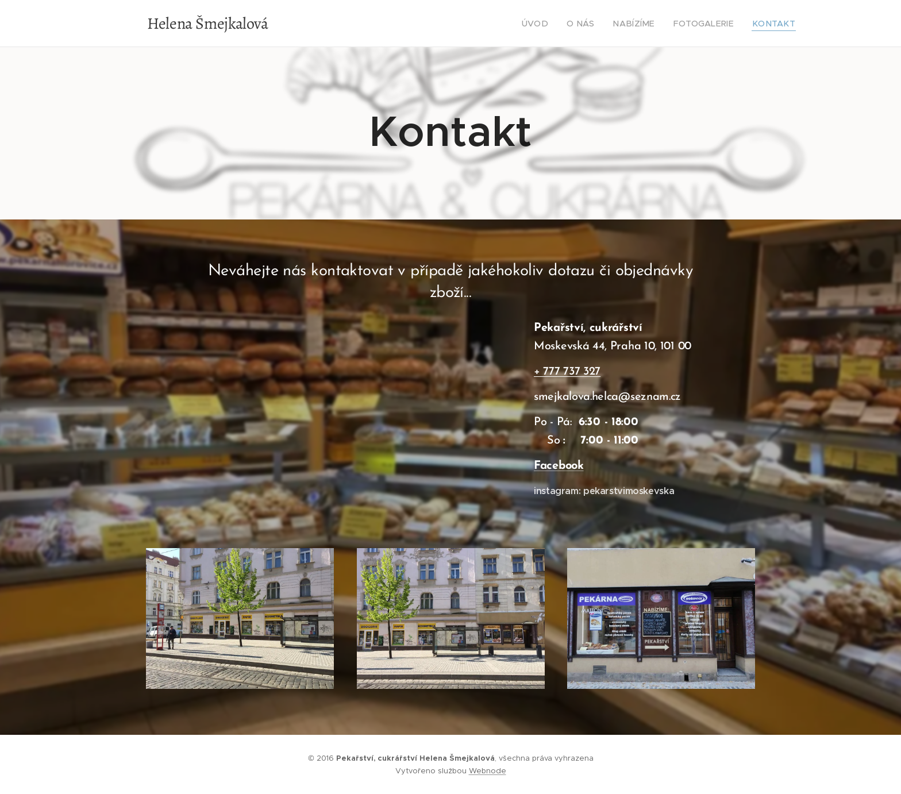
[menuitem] (558, 23)
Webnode (487, 771)
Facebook (559, 466)
